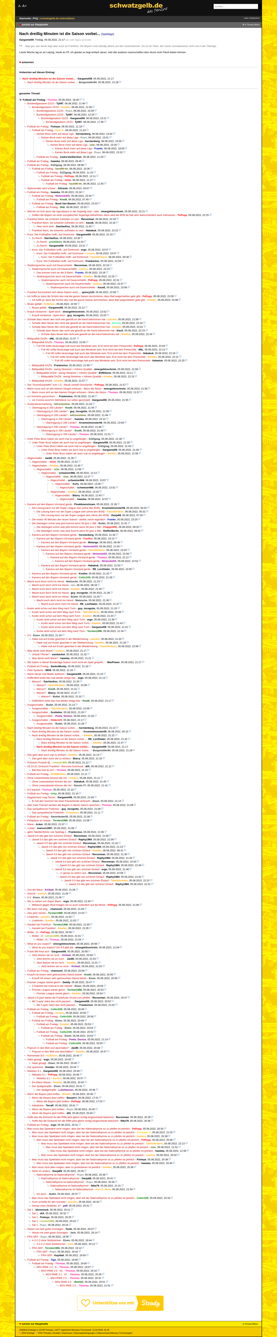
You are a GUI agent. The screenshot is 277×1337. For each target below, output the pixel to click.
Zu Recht (37, 238)
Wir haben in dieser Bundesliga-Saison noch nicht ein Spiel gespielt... (66, 662)
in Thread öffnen (252, 24)
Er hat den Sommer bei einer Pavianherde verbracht (61, 801)
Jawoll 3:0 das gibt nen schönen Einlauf (49, 835)
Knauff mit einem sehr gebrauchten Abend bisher (54, 974)
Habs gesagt (34, 1059)
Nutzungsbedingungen (84, 1333)
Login (246, 18)
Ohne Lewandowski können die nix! (47, 777)
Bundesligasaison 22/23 (40, 103)
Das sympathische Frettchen (43, 808)
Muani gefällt (34, 303)
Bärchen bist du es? (43, 770)
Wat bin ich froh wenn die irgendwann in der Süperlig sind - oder (63, 211)
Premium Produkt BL (39, 762)
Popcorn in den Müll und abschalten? (48, 1047)
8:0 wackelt (33, 789)
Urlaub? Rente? (41, 654)
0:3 (29, 897)
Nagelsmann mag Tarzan (41, 797)
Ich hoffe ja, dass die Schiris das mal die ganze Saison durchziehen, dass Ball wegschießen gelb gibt (83, 296)
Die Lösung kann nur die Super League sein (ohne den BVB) (66, 507)
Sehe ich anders (41, 1171)
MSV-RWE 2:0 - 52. (52, 1270)
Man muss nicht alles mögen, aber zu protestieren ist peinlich (66, 1167)
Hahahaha (38, 1105)
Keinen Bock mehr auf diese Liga (55, 133)
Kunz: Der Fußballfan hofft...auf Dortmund (50, 234)
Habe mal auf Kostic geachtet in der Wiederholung (60, 639)
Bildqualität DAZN (37, 338)
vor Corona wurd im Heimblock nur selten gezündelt (61, 400)
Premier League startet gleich (43, 982)
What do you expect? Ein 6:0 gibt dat (52, 947)
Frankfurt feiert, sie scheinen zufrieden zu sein (53, 219)
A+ (24, 6)
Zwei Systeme (35, 670)
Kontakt (56, 1333)
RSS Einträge (27, 1333)
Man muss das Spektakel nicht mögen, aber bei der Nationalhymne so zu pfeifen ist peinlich (78, 1128)
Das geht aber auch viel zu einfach (46, 754)
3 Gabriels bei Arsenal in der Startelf (52, 985)
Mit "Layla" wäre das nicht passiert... (52, 1001)
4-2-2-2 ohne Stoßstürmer (46, 1240)
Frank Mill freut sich (38, 951)
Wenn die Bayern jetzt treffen (43, 1094)
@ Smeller (86, 40)
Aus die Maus (35, 889)
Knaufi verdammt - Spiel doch (43, 311)
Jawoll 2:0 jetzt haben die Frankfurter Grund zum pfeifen (58, 997)
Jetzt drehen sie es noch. (46, 955)
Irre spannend (35, 1067)
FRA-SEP (32, 1236)
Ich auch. (42, 1193)
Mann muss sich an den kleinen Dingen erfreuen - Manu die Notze (64, 388)
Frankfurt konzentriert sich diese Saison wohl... (53, 292)
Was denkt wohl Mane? (40, 650)
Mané (30, 824)
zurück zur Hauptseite (35, 24)
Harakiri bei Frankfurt (39, 924)
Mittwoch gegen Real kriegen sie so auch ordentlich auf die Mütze (68, 904)
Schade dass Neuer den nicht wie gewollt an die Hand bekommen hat (66, 319)
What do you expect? (39, 943)
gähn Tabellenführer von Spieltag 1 (46, 832)
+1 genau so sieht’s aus (73, 873)
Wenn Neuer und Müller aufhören (46, 674)
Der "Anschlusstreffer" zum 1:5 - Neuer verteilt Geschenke (59, 384)
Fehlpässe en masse (39, 820)
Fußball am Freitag (34, 99)
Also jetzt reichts (36, 913)
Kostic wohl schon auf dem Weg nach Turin (51, 608)
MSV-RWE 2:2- (59, 1278)
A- (19, 6)
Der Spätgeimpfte (42, 1086)
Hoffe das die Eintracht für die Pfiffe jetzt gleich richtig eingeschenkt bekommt (70, 1117)
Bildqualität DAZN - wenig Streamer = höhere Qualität (62, 369)
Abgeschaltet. (35, 458)
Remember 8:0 (35, 1055)
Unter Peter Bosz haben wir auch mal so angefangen (57, 438)
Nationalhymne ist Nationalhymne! (56, 1174)
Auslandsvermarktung (39, 404)
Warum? (36, 681)
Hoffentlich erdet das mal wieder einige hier (51, 677)
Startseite (25, 18)
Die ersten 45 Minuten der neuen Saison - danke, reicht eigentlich (68, 519)
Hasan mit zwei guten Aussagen (45, 1229)
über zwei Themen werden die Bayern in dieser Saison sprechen (63, 805)
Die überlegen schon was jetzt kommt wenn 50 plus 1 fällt (64, 523)
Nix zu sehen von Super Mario (44, 901)
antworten (28, 62)
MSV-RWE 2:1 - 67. (57, 1274)
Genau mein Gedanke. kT (46, 1205)
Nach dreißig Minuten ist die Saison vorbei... (52, 82)
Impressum (67, 1333)
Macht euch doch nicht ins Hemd (45, 581)
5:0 (29, 635)
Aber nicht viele (45, 226)
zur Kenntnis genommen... (42, 396)
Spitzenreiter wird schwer (41, 188)
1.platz (31, 828)
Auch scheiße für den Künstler (49, 1201)
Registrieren (255, 18)
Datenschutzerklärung (107, 1333)
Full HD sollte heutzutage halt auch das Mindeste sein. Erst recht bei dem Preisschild (84, 345)
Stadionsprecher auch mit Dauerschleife (49, 265)
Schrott (31, 893)
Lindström (32, 916)
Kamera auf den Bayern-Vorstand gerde (49, 504)
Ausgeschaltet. (35, 704)
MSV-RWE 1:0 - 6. (47, 1267)
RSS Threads (43, 1333)
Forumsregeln (125, 1333)
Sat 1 (30, 1209)
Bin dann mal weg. (37, 908)
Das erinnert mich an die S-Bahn (55, 272)
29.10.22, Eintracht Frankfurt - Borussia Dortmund (55, 766)
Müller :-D (32, 932)
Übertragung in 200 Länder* (47, 407)
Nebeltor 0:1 (34, 1071)
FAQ (36, 18)
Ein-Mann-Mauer (41, 1082)
